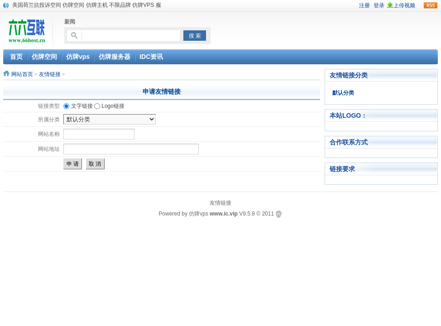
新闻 (69, 22)
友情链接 (50, 74)
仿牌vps (198, 214)
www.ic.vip (224, 214)
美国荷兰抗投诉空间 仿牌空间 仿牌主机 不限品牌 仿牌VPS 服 (86, 5)
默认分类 (343, 93)
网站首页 (22, 74)
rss (430, 5)
